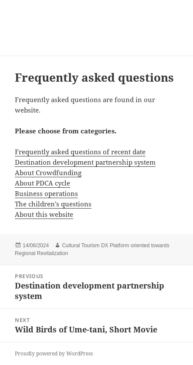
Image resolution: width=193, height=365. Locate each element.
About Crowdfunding (48, 172)
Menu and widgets (169, 36)
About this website (44, 214)
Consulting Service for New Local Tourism (80, 28)
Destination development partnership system (85, 162)
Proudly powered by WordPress (54, 353)
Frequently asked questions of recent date (80, 151)
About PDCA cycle (42, 183)
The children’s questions (53, 203)
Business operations (46, 193)
